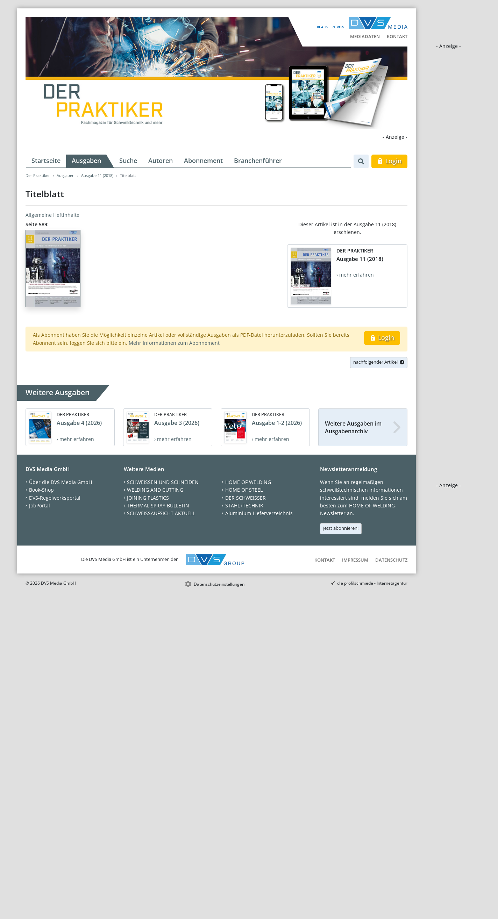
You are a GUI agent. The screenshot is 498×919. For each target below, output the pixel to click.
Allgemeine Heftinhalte (52, 215)
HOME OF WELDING (248, 482)
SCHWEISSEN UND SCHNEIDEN (163, 482)
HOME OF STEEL (244, 489)
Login (389, 161)
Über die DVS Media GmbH (60, 482)
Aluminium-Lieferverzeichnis (259, 513)
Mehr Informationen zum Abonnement (174, 343)
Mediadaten (365, 36)
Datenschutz (391, 560)
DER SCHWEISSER (245, 497)
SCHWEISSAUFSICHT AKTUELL (161, 513)
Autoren (160, 160)
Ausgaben (86, 160)
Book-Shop (41, 489)
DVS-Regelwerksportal (54, 497)
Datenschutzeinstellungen (219, 584)
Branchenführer (258, 160)
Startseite (46, 160)
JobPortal (39, 505)
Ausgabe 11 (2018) (97, 175)
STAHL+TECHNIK (244, 505)
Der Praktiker (38, 175)
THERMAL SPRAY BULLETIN (158, 505)
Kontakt (397, 36)
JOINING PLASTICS (148, 497)
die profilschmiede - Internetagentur (372, 583)
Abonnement (203, 160)
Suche (128, 160)
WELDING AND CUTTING (155, 489)
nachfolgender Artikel (378, 362)
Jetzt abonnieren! (340, 528)
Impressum (355, 560)
